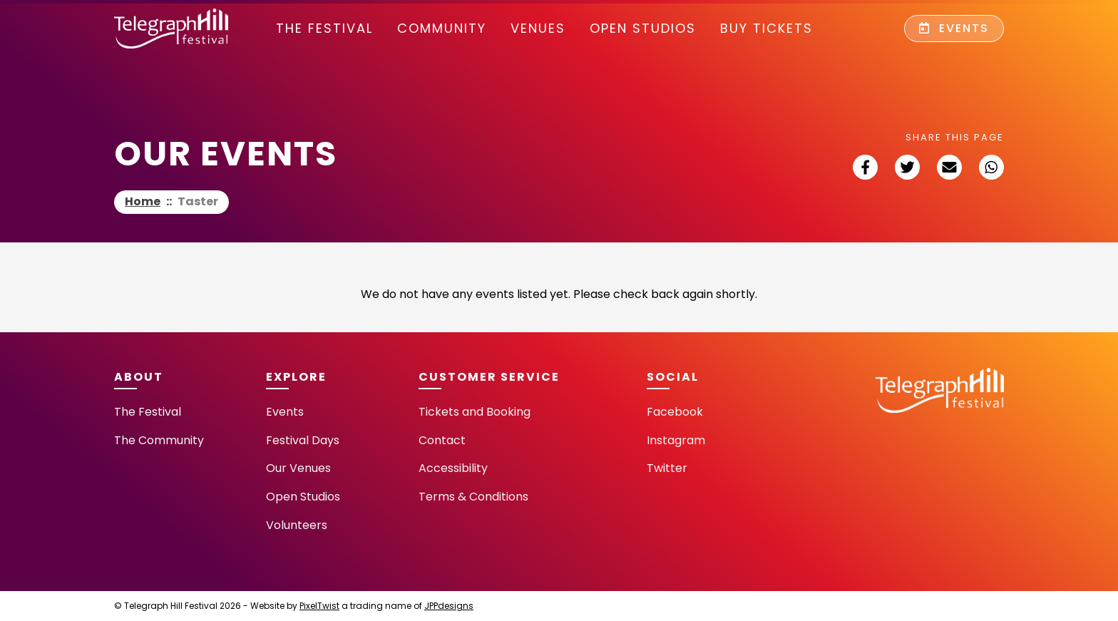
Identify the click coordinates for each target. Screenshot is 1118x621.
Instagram (676, 440)
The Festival (324, 28)
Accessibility (453, 468)
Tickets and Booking (474, 412)
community (441, 28)
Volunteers (296, 525)
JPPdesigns (448, 606)
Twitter (667, 468)
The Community (159, 440)
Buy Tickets (766, 28)
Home (142, 201)
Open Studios (643, 28)
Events (954, 28)
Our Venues (298, 468)
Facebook (675, 412)
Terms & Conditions (473, 496)
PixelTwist (319, 606)
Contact (442, 440)
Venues (538, 28)
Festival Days (302, 440)
